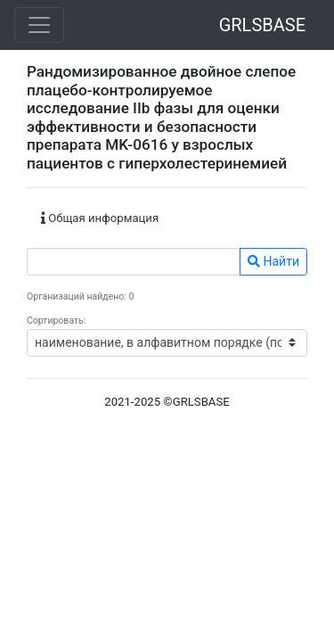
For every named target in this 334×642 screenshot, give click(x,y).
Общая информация (100, 218)
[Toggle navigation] (39, 25)
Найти (273, 261)
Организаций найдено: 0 (80, 296)
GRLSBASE (262, 25)
